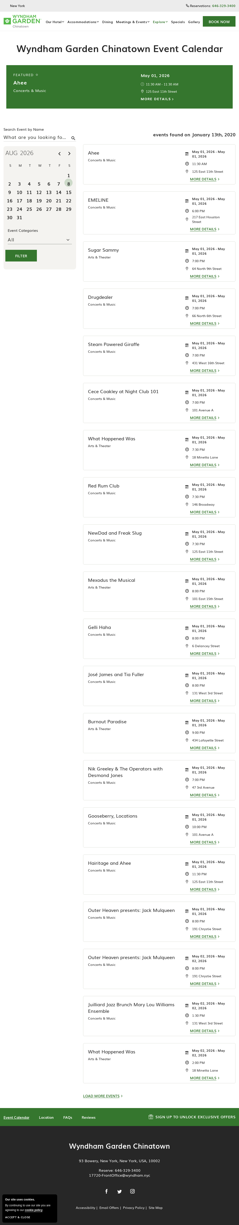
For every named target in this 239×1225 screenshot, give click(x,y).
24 (19, 208)
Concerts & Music (29, 90)
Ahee (20, 82)
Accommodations (81, 21)
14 (58, 191)
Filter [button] (21, 255)
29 (68, 208)
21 (58, 200)
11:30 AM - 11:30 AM (162, 84)
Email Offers (109, 1207)
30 (9, 217)
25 (29, 208)
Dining (107, 21)
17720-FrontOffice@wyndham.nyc (119, 1175)
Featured (26, 74)
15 (68, 191)
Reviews (88, 1117)
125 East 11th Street (161, 91)
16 (9, 200)
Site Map (156, 1207)
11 (29, 191)
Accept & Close (17, 1217)
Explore (159, 21)
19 (39, 200)
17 (19, 200)
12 (39, 191)
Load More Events (101, 1096)
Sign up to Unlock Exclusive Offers (191, 1116)
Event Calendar (16, 1117)
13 (49, 191)
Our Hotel (54, 21)
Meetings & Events (131, 21)
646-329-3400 (128, 1170)
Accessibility (85, 1207)
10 (19, 191)
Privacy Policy (133, 1207)
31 (19, 217)
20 (49, 200)
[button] (219, 21)
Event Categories (23, 230)
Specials (178, 21)
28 (58, 208)
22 (68, 200)
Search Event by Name (24, 129)
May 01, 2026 (155, 75)
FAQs (67, 1117)
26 (39, 208)
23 (9, 208)
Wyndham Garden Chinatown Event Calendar (120, 48)
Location (46, 1117)
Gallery (194, 21)
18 (29, 200)
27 (49, 208)
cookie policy (33, 1210)
